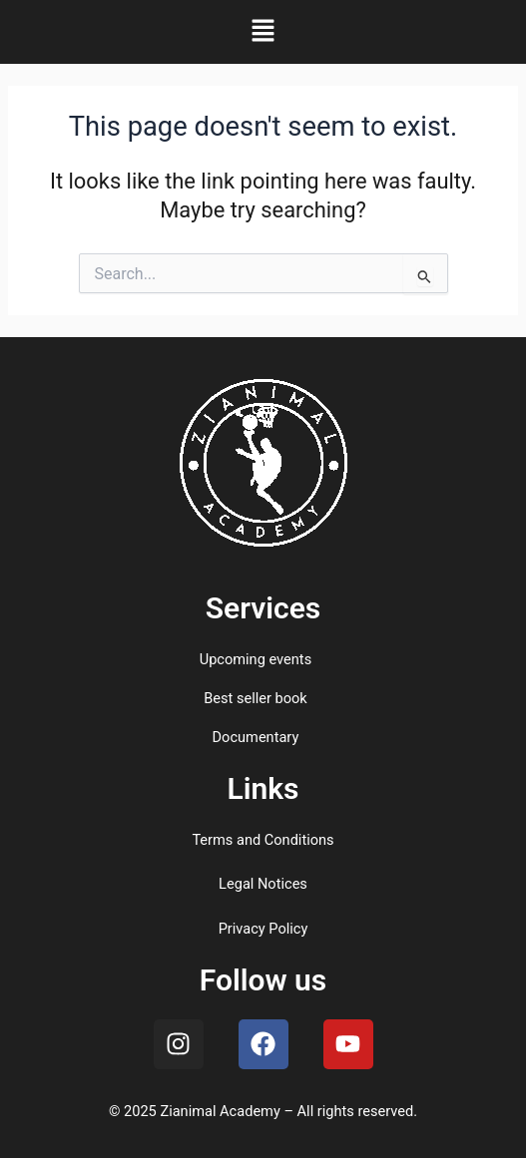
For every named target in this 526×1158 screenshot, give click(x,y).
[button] (262, 32)
